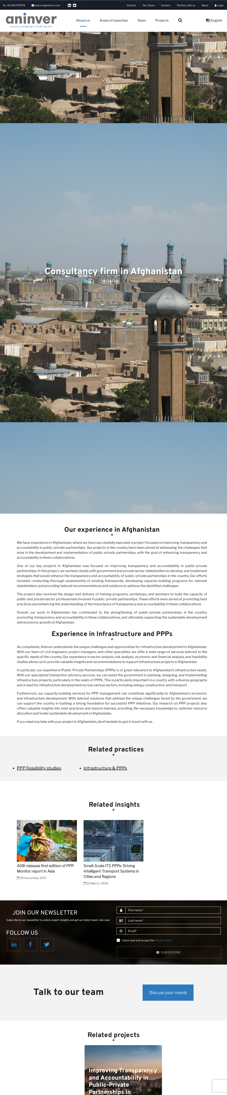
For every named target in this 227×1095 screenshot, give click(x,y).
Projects (162, 20)
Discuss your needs (168, 992)
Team (141, 20)
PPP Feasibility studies (39, 768)
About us (83, 20)
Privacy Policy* (164, 940)
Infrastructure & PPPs (105, 768)
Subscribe (168, 952)
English (214, 20)
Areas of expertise (114, 20)
